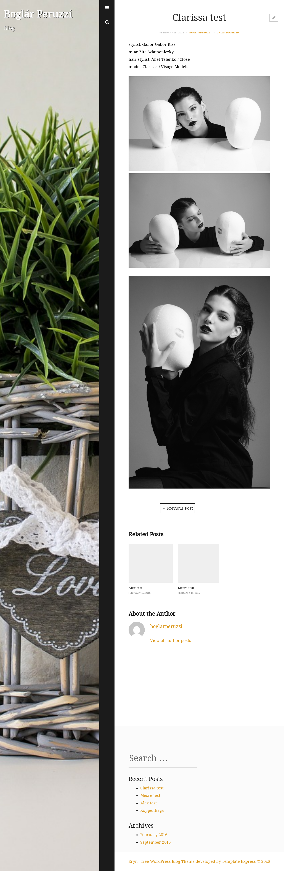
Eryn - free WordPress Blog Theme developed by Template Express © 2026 (199, 861)
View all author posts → (173, 640)
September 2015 (155, 842)
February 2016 (153, 834)
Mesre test (186, 588)
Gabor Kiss (165, 44)
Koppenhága (152, 810)
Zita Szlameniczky (156, 52)
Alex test (135, 588)
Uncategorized (228, 32)
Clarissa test (152, 788)
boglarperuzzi (200, 32)
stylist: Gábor (142, 44)
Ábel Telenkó (163, 59)
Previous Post (177, 508)
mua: (134, 52)
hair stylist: (140, 59)
